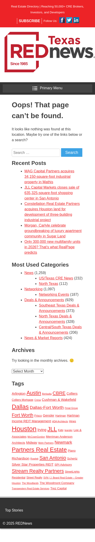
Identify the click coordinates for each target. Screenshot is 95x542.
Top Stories (14, 510)
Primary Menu (47, 88)
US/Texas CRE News (56, 278)
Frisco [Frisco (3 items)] (38, 415)
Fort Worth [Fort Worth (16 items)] (22, 415)
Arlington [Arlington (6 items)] (19, 393)
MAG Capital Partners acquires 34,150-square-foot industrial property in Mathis (49, 176)
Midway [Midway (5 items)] (31, 442)
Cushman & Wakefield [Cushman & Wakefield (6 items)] (59, 399)
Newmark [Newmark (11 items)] (63, 442)
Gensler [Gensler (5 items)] (48, 415)
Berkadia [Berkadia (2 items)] (47, 393)
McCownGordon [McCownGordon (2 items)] (36, 436)
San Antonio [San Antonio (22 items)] (52, 458)
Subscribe (29, 21)
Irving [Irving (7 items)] (42, 430)
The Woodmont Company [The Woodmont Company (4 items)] (57, 483)
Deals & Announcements (44, 300)
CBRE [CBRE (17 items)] (59, 393)
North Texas (48, 284)
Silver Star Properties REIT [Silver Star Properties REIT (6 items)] (33, 464)
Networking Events (54, 294)
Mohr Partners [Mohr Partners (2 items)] (46, 442)
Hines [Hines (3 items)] (72, 421)
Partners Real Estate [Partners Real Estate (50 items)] (39, 449)
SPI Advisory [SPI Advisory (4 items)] (63, 464)
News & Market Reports (43, 338)
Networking (33, 289)
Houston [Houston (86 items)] (24, 428)
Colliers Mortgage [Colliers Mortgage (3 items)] (22, 399)
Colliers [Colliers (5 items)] (71, 393)
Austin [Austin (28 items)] (33, 393)
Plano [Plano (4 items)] (72, 450)
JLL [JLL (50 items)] (52, 429)
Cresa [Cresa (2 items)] (37, 400)
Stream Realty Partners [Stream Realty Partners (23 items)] (38, 471)
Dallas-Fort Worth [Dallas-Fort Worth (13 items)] (47, 407)
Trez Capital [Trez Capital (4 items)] (58, 488)
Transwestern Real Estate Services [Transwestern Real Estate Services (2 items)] (30, 488)
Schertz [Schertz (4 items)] (72, 458)
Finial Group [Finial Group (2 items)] (71, 408)
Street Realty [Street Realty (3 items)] (34, 477)
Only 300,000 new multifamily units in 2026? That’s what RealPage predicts (52, 247)
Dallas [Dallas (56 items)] (20, 407)
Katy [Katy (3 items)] (60, 430)
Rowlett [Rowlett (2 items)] (34, 458)
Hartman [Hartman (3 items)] (60, 415)
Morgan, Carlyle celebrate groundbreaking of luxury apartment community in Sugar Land (53, 230)
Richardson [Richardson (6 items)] (20, 458)
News (28, 273)
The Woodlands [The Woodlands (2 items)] (30, 483)
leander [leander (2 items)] (68, 430)
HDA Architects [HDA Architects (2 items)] (60, 421)
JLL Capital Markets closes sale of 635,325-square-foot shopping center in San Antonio (51, 192)
